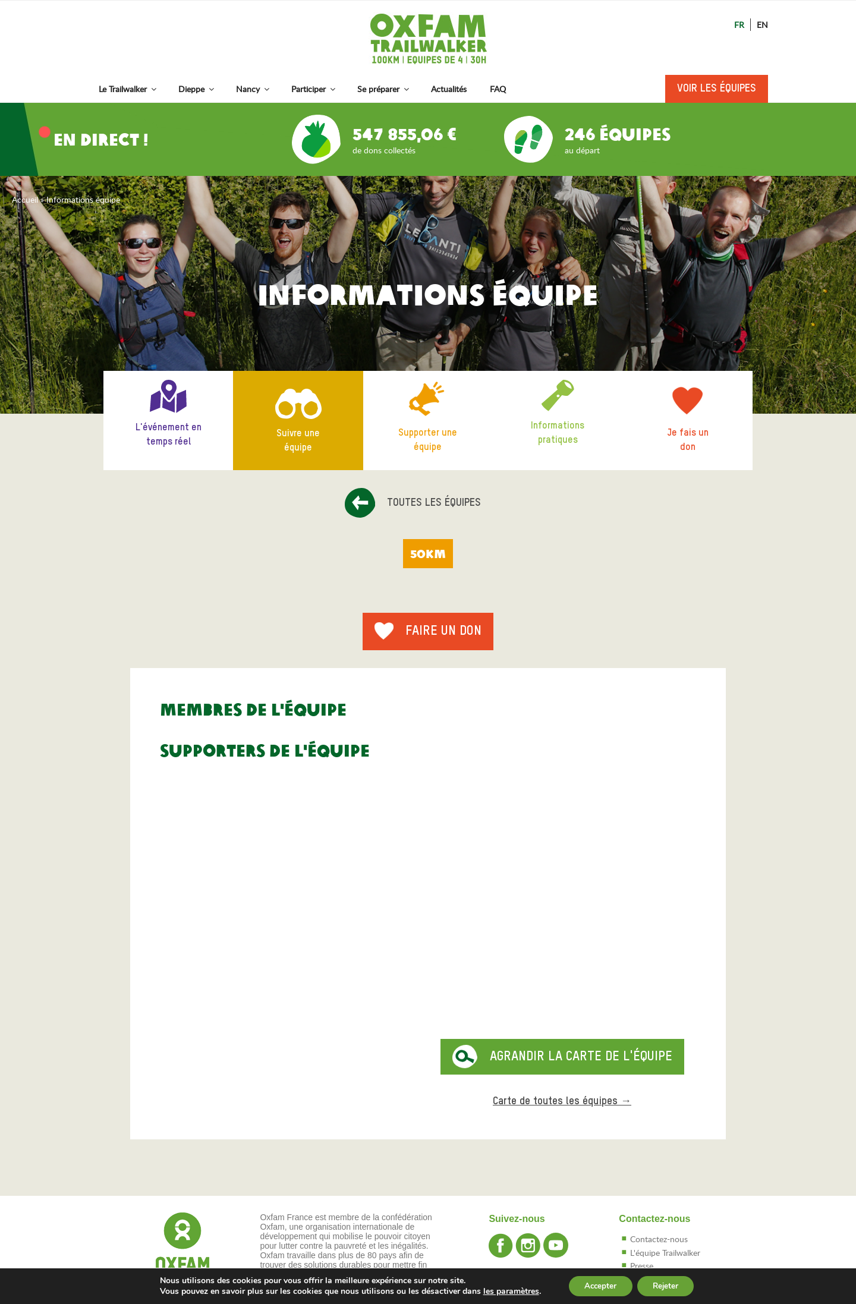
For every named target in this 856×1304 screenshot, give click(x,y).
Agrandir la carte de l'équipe (581, 1056)
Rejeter (668, 1285)
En (762, 24)
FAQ (498, 89)
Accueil (25, 199)
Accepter (598, 1285)
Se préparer (384, 89)
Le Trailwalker (128, 89)
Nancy (253, 89)
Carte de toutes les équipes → (562, 1101)
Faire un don (443, 631)
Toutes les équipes (434, 502)
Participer (314, 89)
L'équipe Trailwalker (665, 1252)
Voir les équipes (716, 88)
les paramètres (505, 1291)
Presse (641, 1265)
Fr (739, 24)
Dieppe (197, 89)
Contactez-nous (659, 1239)
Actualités (449, 89)
